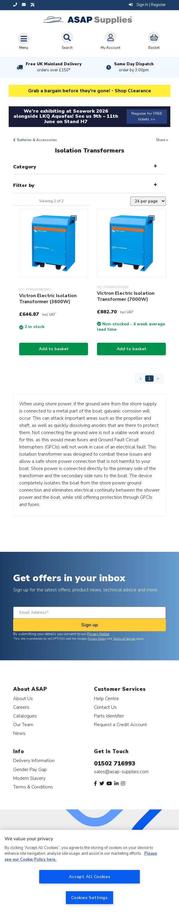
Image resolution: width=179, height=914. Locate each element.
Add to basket (54, 349)
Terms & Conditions (33, 787)
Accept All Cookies (89, 877)
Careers (21, 707)
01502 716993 (114, 763)
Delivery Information (33, 760)
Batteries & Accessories (37, 140)
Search (67, 40)
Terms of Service (124, 639)
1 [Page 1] (149, 378)
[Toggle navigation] (24, 41)
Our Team (23, 724)
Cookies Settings (89, 898)
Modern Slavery (29, 778)
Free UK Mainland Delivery (53, 67)
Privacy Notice (98, 634)
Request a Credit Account (120, 724)
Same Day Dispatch (134, 67)
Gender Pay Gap (30, 769)
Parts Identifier (109, 716)
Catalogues (25, 716)
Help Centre (106, 698)
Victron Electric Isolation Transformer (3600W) (48, 298)
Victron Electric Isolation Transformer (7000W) (125, 296)
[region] (89, 872)
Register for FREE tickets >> (146, 116)
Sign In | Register (147, 4)
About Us (23, 698)
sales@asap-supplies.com (121, 771)
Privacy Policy (97, 639)
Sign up (89, 625)
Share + (162, 140)
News (19, 733)
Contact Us (105, 707)
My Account (110, 40)
